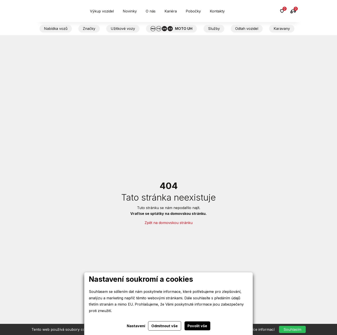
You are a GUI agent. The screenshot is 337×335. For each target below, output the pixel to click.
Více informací (262, 329)
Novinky (130, 11)
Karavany (282, 28)
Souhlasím (292, 329)
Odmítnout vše (164, 326)
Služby (214, 28)
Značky (89, 28)
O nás (151, 11)
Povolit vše (197, 326)
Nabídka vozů (55, 28)
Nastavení (136, 326)
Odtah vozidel (246, 28)
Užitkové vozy (123, 28)
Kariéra (170, 11)
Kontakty (217, 11)
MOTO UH (171, 28)
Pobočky (193, 11)
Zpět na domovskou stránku (169, 222)
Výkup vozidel (102, 11)
